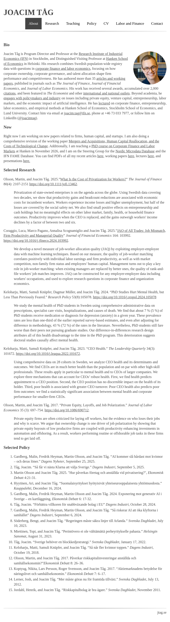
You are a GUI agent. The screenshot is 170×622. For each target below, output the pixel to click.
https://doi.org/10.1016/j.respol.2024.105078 (124, 297)
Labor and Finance (130, 23)
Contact (157, 23)
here (100, 156)
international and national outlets (106, 93)
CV (106, 23)
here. (26, 161)
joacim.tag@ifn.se (77, 113)
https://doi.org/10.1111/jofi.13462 (53, 184)
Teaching (73, 23)
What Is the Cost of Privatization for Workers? (93, 179)
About (33, 23)
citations (9, 93)
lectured (104, 103)
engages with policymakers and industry (32, 98)
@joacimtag (27, 118)
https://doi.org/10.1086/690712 (66, 410)
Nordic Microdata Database (135, 151)
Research (52, 23)
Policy (92, 23)
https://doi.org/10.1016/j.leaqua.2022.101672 (48, 353)
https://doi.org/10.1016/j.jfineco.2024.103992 (36, 240)
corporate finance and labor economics (62, 68)
